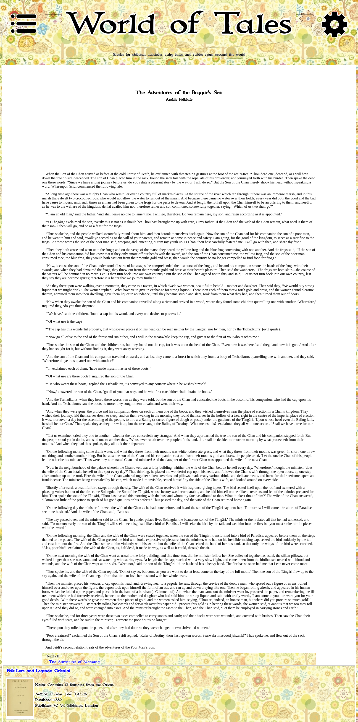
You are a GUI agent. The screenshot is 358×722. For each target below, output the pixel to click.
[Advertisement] (179, 136)
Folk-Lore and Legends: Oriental (38, 671)
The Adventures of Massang (74, 661)
